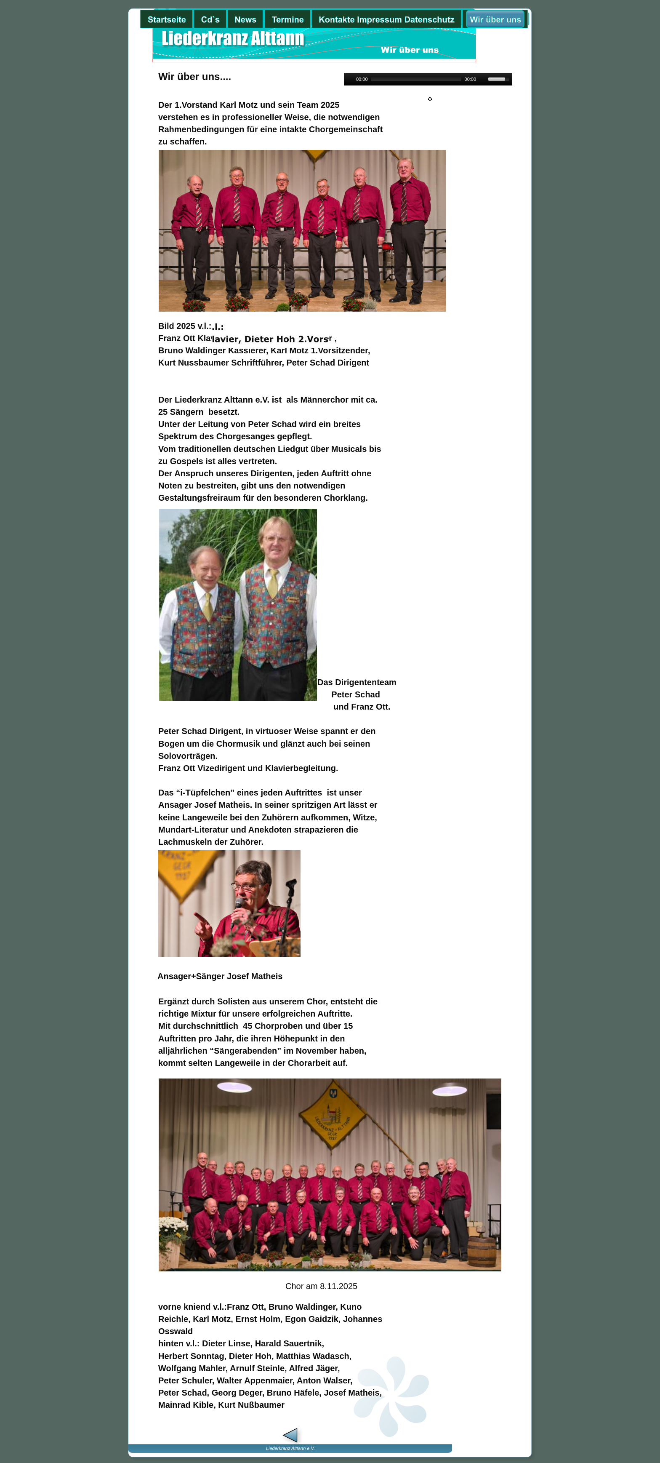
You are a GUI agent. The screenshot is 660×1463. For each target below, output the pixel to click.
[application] (428, 79)
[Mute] (482, 79)
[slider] (416, 79)
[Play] (349, 79)
